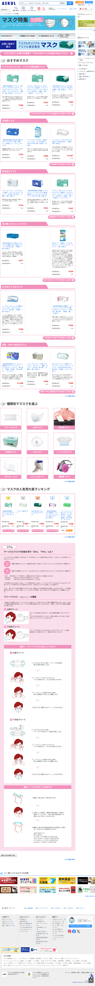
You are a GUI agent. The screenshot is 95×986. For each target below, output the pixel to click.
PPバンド (82, 908)
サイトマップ (39, 919)
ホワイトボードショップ (71, 958)
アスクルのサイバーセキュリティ (25, 930)
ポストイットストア (28, 965)
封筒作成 (82, 79)
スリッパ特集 (75, 961)
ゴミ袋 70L (57, 908)
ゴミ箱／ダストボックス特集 (48, 961)
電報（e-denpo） (83, 65)
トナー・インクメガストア (21, 958)
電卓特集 (32, 958)
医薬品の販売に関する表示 (42, 942)
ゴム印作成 (82, 69)
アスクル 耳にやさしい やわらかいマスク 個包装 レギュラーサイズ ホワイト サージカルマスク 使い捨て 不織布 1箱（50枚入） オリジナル (37, 89)
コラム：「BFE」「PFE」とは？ (64, 36)
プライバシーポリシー (42, 924)
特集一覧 (65, 965)
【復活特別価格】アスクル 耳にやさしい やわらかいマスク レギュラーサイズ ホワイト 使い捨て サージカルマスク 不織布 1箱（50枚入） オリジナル (12, 89)
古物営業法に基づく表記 (42, 934)
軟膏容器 (30, 908)
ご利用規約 (40, 921)
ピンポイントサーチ (55, 965)
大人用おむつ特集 (67, 963)
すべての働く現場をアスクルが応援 (43, 963)
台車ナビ (29, 963)
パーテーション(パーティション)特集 (13, 961)
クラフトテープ (43, 908)
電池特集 (38, 958)
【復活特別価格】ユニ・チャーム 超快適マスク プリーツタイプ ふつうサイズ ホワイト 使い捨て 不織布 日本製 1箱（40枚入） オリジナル (13, 367)
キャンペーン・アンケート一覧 (86, 30)
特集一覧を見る (90, 896)
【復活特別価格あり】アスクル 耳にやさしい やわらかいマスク (8, 513)
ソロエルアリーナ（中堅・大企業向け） (58, 922)
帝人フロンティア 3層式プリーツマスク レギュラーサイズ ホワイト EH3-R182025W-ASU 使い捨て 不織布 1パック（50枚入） (62, 367)
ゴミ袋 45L (70, 908)
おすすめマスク (7, 36)
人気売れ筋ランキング (47, 36)
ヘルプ (91, 5)
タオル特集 (84, 961)
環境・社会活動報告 (26, 923)
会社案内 (23, 919)
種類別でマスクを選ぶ (28, 36)
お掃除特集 (61, 961)
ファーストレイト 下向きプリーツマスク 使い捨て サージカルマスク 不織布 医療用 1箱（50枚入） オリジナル (67, 515)
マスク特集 (57, 963)
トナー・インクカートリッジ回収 (86, 59)
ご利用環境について (41, 928)
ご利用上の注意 (41, 931)
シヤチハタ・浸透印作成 (86, 71)
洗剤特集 (67, 961)
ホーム (1, 13)
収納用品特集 (77, 963)
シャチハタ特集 (86, 963)
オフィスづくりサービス (85, 62)
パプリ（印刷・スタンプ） (58, 926)
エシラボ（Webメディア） (58, 932)
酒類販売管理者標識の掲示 (42, 938)
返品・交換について (8, 925)
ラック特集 (36, 961)
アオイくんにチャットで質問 (80, 926)
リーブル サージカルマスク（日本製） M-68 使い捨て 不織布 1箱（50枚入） (62, 141)
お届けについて (7, 921)
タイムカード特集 (47, 958)
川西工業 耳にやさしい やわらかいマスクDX (37, 512)
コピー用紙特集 (8, 958)
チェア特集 (28, 961)
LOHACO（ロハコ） (58, 919)
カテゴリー (5, 9)
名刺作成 (82, 74)
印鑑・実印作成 (83, 76)
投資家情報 (23, 921)
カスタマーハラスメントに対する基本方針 (26, 926)
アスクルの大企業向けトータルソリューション (58, 937)
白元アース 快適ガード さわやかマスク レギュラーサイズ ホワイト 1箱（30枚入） (62, 244)
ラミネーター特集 (58, 958)
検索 (70, 3)
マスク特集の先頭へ (70, 396)
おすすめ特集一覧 (8, 13)
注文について (6, 919)
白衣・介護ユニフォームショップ (12, 965)
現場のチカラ (22, 963)
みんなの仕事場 (57, 929)
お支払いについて (7, 923)
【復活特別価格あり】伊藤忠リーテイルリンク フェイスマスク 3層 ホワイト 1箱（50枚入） (52, 514)
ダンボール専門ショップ (10, 963)
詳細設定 (62, 3)
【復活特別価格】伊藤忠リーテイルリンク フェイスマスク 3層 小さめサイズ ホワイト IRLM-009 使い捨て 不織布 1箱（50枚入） (62, 309)
